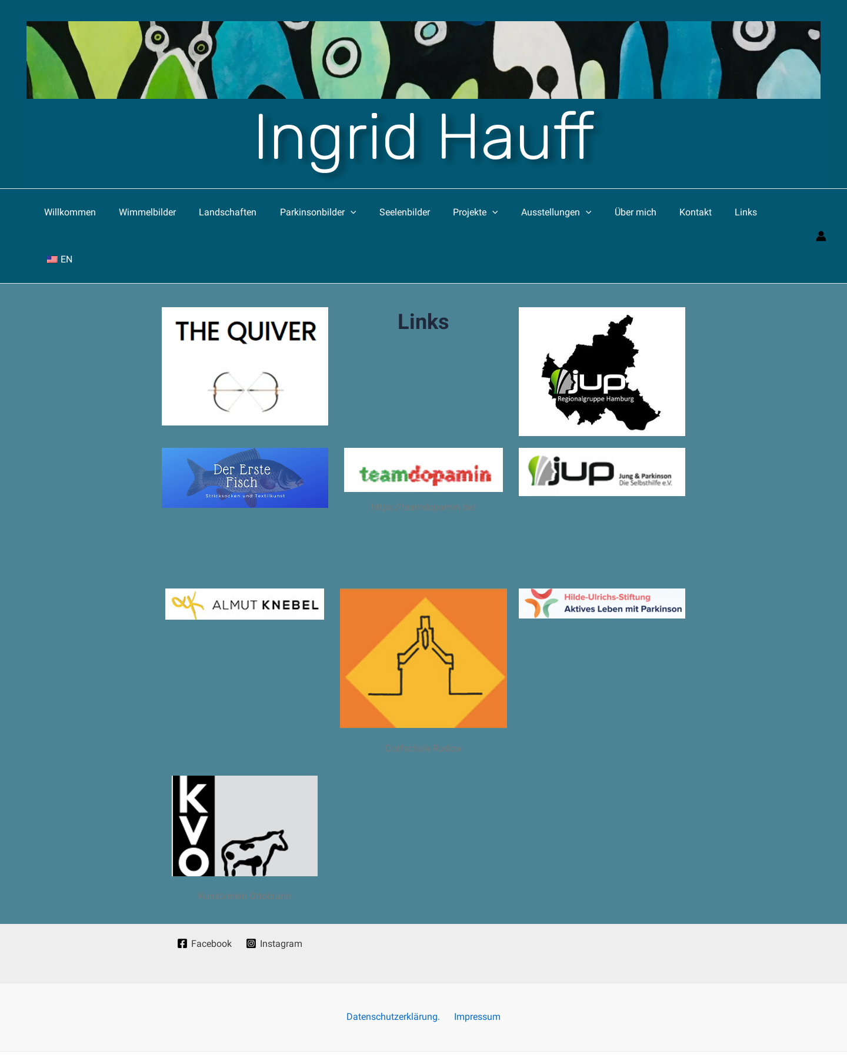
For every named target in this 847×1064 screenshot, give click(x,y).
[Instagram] (274, 896)
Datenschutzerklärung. (395, 970)
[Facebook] (204, 896)
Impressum (475, 970)
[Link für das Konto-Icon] (821, 212)
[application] (355, 212)
